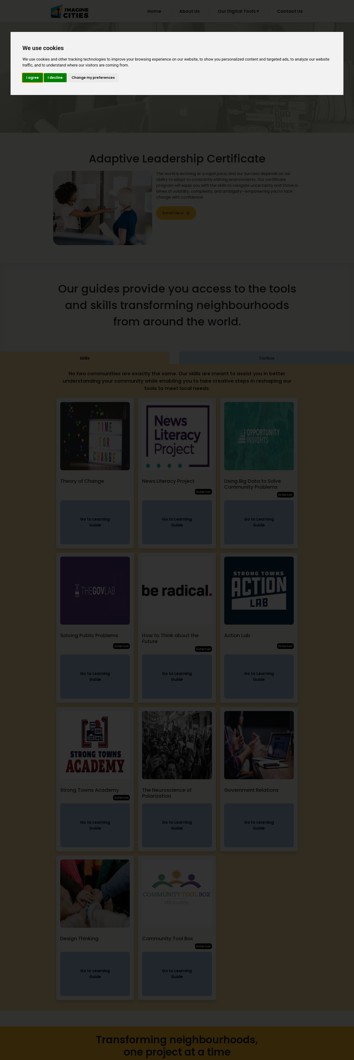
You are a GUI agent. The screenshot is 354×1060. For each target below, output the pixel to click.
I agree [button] (32, 77)
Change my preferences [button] (93, 77)
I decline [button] (55, 77)
